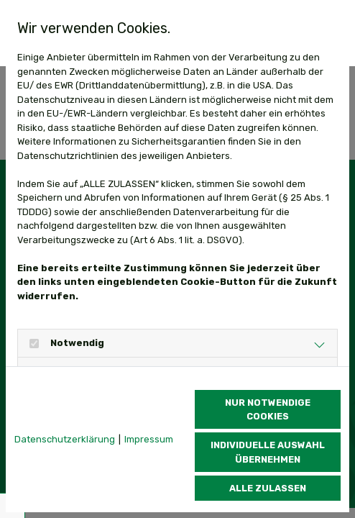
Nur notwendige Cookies (267, 409)
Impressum (148, 439)
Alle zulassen (267, 488)
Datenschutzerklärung (64, 439)
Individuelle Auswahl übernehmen (268, 452)
